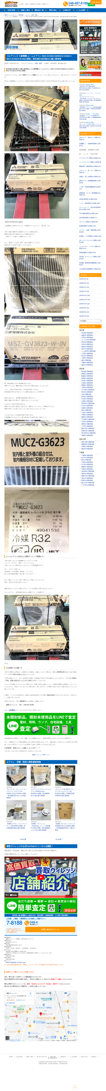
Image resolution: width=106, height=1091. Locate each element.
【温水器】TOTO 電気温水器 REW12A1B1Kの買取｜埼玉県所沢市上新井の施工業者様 (90, 88)
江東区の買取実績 (87, 383)
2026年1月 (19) (84, 291)
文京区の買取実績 (87, 412)
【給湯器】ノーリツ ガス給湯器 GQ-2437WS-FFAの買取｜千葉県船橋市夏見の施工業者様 (90, 117)
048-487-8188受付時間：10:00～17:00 (75, 4)
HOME (12, 1054)
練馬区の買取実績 (87, 374)
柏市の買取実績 (86, 460)
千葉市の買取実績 (87, 462)
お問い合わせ (96, 2)
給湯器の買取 (89, 84)
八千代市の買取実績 (87, 485)
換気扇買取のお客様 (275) (87, 252)
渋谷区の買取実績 (87, 399)
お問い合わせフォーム (62, 924)
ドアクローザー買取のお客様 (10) (90, 158)
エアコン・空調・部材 (31, 15)
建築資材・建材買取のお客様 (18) (90, 166)
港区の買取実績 (86, 410)
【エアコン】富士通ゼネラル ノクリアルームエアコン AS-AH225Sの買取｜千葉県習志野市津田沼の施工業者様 (65, 780)
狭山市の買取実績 (87, 356)
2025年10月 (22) (84, 304)
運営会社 (81, 1054)
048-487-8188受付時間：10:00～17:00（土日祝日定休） (25, 924)
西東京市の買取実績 (87, 431)
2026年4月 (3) (83, 279)
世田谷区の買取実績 (87, 403)
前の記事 (23, 839)
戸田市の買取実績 (87, 337)
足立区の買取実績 (87, 405)
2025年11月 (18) (84, 299)
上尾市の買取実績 (87, 358)
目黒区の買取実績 (87, 408)
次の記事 (58, 839)
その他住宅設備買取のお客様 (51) (90, 269)
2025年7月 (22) (84, 316)
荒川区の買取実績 (87, 392)
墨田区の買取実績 (87, 424)
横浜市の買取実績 (87, 449)
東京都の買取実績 (87, 371)
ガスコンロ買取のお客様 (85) (88, 222)
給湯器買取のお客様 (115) (87, 226)
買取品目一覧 (39, 10)
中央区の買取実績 (87, 421)
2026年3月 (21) (84, 283)
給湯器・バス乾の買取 (92, 114)
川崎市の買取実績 (87, 446)
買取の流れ (53, 10)
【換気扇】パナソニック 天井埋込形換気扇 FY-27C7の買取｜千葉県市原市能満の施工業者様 (90, 108)
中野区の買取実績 (87, 415)
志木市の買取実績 (87, 344)
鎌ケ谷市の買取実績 (87, 482)
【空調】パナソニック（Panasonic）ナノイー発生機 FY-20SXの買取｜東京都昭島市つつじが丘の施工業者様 (41, 815)
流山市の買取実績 (87, 478)
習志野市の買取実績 (87, 471)
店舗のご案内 (25, 10)
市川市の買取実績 (87, 464)
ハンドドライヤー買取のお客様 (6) (90, 162)
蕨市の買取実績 (86, 360)
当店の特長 (11, 10)
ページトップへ (99, 1086)
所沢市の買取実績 (87, 349)
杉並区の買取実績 (87, 396)
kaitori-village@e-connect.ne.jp (15, 960)
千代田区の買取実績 (87, 419)
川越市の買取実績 (87, 362)
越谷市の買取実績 (87, 365)
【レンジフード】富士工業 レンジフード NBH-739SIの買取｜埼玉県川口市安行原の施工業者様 (90, 126)
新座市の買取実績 (87, 346)
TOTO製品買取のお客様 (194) (88, 213)
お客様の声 (67, 10)
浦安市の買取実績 (87, 473)
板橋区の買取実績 (87, 376)
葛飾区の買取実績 (87, 385)
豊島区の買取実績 (87, 417)
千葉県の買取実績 (87, 455)
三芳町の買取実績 (87, 353)
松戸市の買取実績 (87, 457)
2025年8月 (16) (84, 312)
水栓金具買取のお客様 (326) (88, 199)
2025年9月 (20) (84, 308)
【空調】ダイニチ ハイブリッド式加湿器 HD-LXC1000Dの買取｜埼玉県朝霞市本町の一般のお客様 (65, 815)
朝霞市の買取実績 (87, 335)
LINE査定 (96, 6)
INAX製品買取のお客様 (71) (88, 217)
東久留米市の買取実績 (88, 433)
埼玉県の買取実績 (87, 333)
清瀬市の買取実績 (87, 435)
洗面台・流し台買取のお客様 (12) (90, 176)
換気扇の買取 (89, 105)
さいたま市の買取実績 (88, 340)
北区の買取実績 (86, 394)
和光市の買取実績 (87, 342)
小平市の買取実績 (87, 426)
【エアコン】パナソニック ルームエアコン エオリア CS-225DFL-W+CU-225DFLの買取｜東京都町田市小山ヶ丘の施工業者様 (16, 782)
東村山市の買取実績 (87, 428)
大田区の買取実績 (87, 387)
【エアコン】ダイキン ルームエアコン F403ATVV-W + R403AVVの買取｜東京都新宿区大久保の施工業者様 (41, 780)
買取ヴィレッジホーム (10, 15)
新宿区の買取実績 (87, 378)
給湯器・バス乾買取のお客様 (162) (90, 236)
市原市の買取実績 (87, 469)
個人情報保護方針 (90, 1054)
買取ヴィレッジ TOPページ (41, 755)
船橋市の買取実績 (87, 467)
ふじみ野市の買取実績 (88, 351)
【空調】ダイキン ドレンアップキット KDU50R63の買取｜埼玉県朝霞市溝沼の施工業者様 (16, 814)
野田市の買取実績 (87, 480)
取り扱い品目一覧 (37, 1054)
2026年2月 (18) (84, 287)
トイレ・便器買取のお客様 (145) (89, 203)
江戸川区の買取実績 (87, 390)
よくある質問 (80, 10)
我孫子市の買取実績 (87, 476)
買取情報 (21, 15)
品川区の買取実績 (87, 380)
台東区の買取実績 (87, 401)
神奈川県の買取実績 (87, 442)
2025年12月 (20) (84, 295)
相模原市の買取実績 (87, 444)
